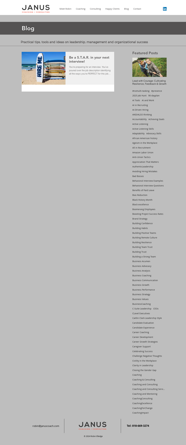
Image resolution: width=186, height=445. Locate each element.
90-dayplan (154, 95)
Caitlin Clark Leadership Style (147, 318)
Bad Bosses (138, 176)
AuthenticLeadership (142, 166)
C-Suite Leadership (141, 308)
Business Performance (143, 289)
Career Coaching (140, 332)
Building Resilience (142, 242)
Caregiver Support (141, 346)
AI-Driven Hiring (140, 109)
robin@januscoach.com (45, 426)
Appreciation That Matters (145, 161)
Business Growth (140, 284)
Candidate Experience (143, 327)
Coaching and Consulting (145, 384)
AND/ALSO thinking (142, 114)
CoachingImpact (140, 412)
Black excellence (140, 204)
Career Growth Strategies (145, 341)
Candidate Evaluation (143, 322)
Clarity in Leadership (142, 365)
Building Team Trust (142, 247)
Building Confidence (142, 223)
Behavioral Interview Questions (148, 185)
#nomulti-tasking (140, 90)
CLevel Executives (141, 313)
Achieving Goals (156, 119)
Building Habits (140, 228)
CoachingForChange (142, 408)
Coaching (137, 374)
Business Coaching (141, 275)
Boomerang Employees (143, 209)
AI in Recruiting (140, 105)
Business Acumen (141, 261)
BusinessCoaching (141, 304)
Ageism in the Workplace (144, 142)
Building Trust (139, 251)
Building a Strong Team (144, 256)
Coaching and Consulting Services (148, 389)
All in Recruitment (141, 147)
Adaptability (138, 133)
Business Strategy (141, 294)
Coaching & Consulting (143, 379)
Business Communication (145, 280)
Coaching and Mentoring (144, 393)
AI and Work (148, 100)
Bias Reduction (139, 195)
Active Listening (140, 124)
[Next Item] (161, 67)
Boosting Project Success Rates (147, 213)
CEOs (156, 308)
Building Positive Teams (144, 232)
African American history (144, 138)
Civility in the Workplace (144, 360)
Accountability (139, 119)
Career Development (142, 337)
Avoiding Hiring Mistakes (144, 171)
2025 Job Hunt (139, 95)
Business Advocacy (141, 266)
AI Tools (136, 100)
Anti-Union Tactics (141, 157)
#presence (156, 90)
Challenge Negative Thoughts (147, 356)
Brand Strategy (139, 218)
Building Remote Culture (144, 237)
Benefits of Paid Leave (143, 190)
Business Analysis (141, 270)
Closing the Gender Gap (144, 370)
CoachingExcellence (142, 403)
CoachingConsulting (142, 398)
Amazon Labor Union (142, 152)
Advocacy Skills (153, 133)
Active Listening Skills (143, 128)
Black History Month (142, 199)
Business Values (140, 299)
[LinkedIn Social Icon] (165, 9)
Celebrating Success (142, 351)
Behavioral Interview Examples (147, 180)
